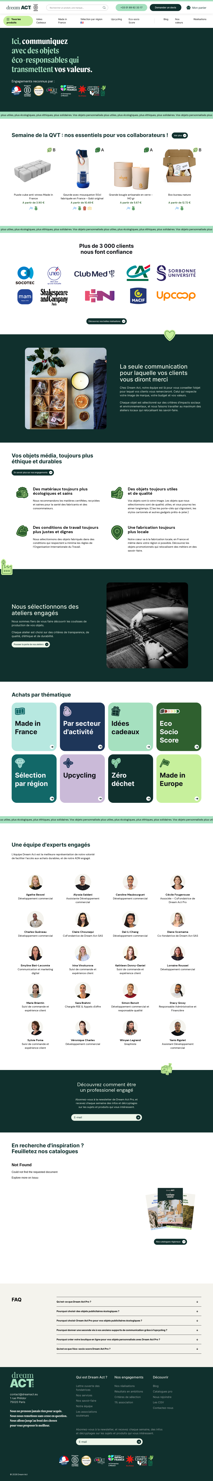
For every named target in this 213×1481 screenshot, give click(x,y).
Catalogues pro (162, 1391)
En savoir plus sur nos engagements (31, 472)
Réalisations (200, 19)
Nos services (84, 1395)
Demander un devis (165, 7)
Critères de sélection (127, 1397)
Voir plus (178, 135)
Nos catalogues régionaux (168, 1241)
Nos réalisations (124, 1386)
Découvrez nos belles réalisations (105, 321)
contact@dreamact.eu (24, 1394)
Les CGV (158, 1402)
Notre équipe (84, 1406)
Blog (156, 1386)
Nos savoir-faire (86, 1400)
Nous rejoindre (162, 1397)
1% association (123, 1402)
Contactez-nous (163, 1407)
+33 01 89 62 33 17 (131, 7)
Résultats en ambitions (128, 1391)
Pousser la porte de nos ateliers (29, 644)
